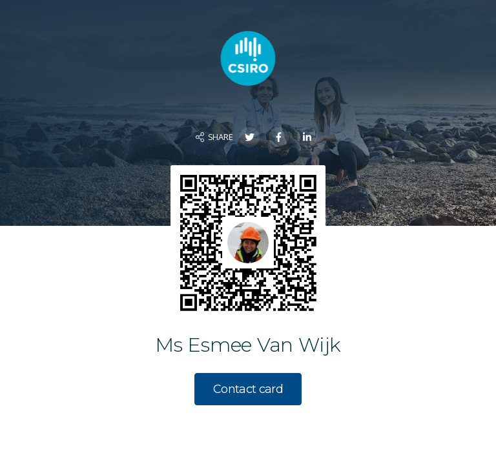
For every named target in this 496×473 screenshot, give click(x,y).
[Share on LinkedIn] (307, 137)
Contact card (248, 389)
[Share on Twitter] (250, 137)
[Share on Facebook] (279, 137)
